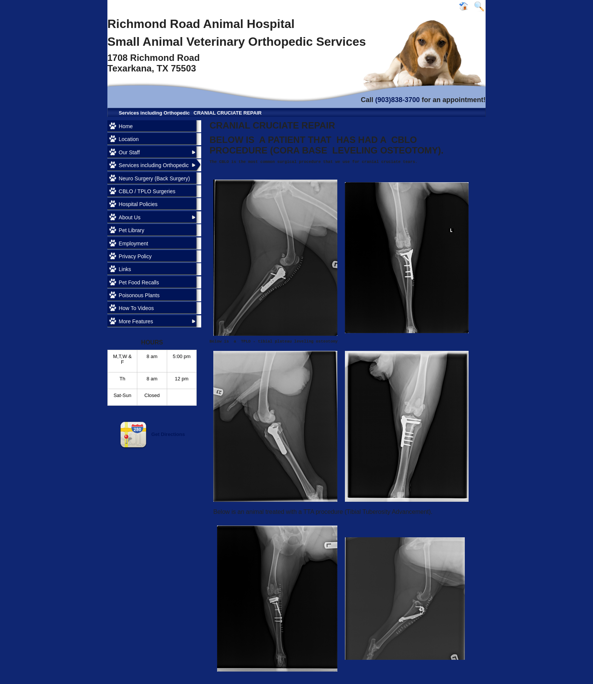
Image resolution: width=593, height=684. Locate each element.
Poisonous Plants (139, 295)
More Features (136, 321)
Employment (133, 243)
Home (126, 126)
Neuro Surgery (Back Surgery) (154, 178)
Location (129, 139)
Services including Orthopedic (154, 113)
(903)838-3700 (397, 100)
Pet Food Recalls (139, 282)
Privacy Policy (135, 256)
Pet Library (131, 230)
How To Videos (136, 308)
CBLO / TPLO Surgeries (147, 191)
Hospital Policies (138, 204)
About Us (130, 217)
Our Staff (129, 152)
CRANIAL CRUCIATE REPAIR (228, 113)
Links (125, 269)
